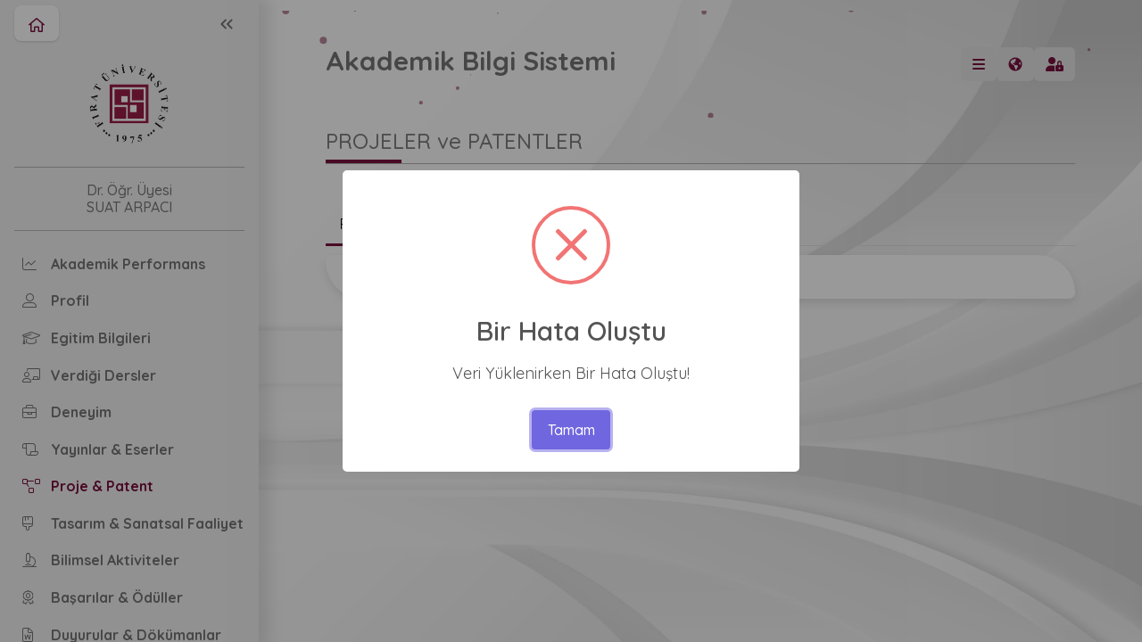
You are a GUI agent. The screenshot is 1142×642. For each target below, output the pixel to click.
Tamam (571, 430)
